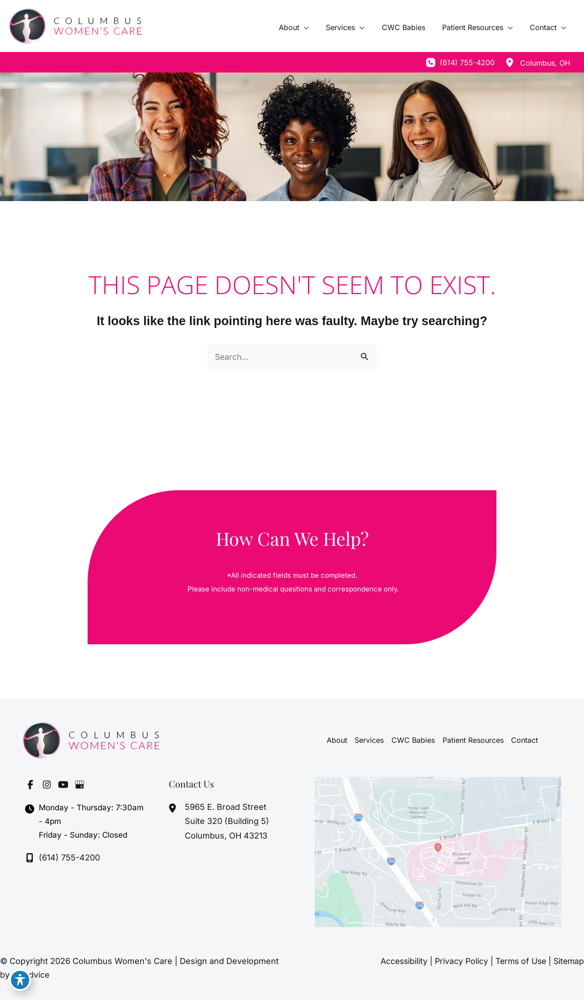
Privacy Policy (457, 961)
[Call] (460, 62)
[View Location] (509, 62)
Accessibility (398, 961)
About (337, 740)
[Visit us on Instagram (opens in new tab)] (46, 784)
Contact (524, 740)
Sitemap (568, 961)
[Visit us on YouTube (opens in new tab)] (63, 784)
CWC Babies (413, 740)
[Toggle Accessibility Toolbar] (20, 980)
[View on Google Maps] (438, 851)
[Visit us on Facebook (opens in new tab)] (30, 784)
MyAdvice (31, 974)
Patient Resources (472, 740)
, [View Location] (545, 62)
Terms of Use (518, 961)
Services (369, 740)
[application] (315, 27)
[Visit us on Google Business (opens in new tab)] (79, 784)
